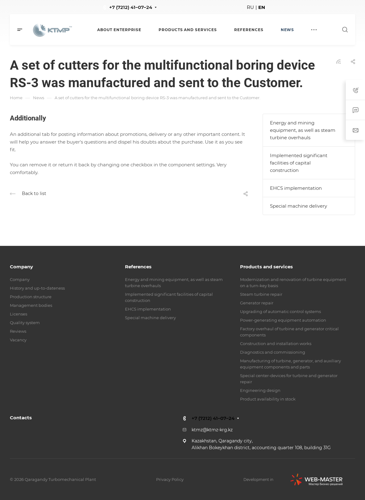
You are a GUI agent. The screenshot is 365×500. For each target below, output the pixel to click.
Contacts (21, 418)
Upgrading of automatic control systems (280, 311)
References (138, 267)
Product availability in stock (268, 398)
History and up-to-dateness (37, 288)
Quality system (25, 322)
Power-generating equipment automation (283, 320)
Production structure (31, 296)
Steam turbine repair (261, 294)
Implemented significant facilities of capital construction (298, 162)
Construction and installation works (275, 343)
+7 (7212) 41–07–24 (130, 7)
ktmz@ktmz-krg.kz (212, 430)
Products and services (266, 267)
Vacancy (18, 339)
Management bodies (31, 305)
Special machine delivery (298, 206)
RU (250, 7)
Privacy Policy (170, 479)
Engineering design (260, 390)
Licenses (18, 313)
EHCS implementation (296, 188)
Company (21, 267)
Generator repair (256, 302)
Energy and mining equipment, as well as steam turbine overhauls (302, 130)
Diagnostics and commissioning (272, 352)
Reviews (18, 331)
